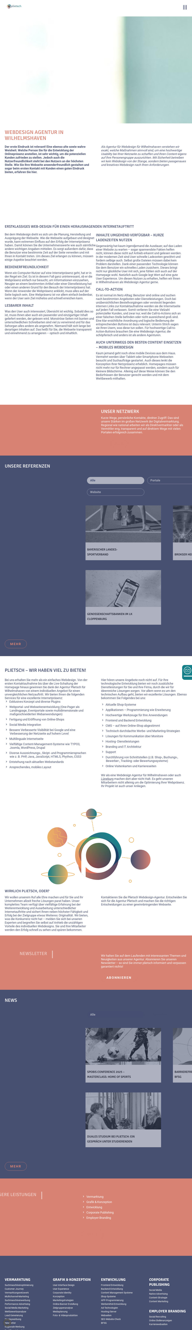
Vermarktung (94, 1159)
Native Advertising (158, 1256)
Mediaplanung (60, 1273)
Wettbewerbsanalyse (15, 1273)
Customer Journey (14, 1251)
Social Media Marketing (16, 1270)
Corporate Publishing (100, 1174)
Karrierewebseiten (158, 1286)
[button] (7, 1323)
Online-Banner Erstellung (65, 1266)
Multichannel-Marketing (17, 1258)
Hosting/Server (108, 1273)
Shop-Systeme (108, 1258)
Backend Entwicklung (112, 1251)
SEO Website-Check (111, 1281)
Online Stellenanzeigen (160, 1282)
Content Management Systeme (117, 1254)
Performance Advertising (17, 1266)
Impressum (95, 1317)
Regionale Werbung (14, 1289)
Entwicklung (94, 1169)
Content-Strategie (158, 1259)
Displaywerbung (13, 1281)
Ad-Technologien (109, 1270)
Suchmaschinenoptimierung (19, 1247)
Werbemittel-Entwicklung (113, 1266)
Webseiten (106, 1277)
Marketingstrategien (63, 1262)
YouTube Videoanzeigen (17, 1300)
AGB (95, 1321)
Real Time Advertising (16, 1292)
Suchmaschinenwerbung (17, 1262)
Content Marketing (158, 1263)
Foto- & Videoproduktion (17, 1296)
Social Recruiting (157, 1279)
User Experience (61, 1251)
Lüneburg (107, 741)
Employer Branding (98, 1180)
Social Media (155, 1252)
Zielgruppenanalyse (63, 1270)
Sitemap (95, 1328)
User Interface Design (64, 1247)
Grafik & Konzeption (99, 1164)
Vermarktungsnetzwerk (17, 1254)
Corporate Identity (62, 1254)
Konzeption (59, 1258)
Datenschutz (95, 1324)
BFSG (104, 1285)
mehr (15, 606)
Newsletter (10, 1285)
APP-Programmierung (112, 1262)
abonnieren (119, 940)
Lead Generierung (14, 1277)
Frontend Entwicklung (112, 1247)
